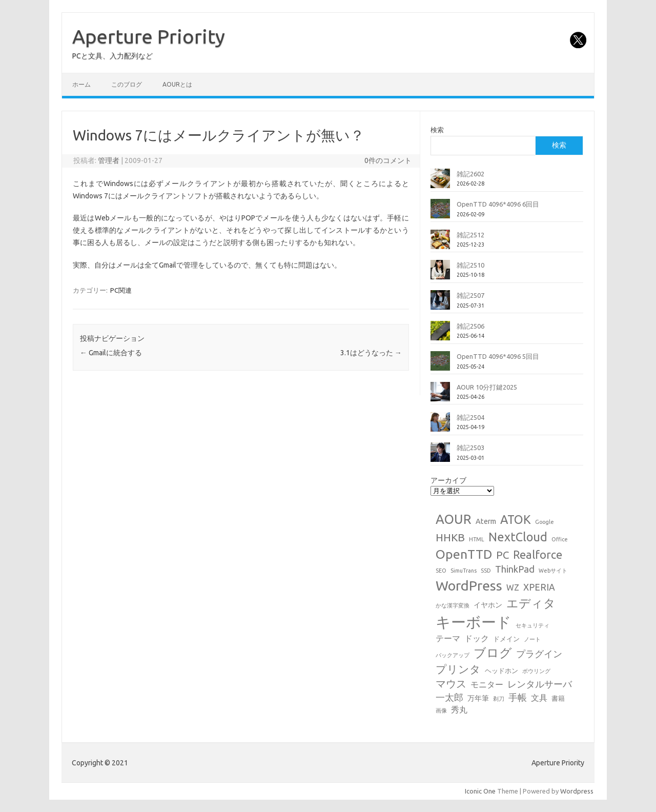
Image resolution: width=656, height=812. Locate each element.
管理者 (108, 160)
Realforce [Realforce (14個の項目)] (537, 555)
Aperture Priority (148, 36)
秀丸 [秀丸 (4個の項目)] (459, 709)
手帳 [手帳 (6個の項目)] (517, 697)
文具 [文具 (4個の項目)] (539, 697)
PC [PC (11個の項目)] (502, 555)
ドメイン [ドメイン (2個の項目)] (506, 638)
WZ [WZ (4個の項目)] (512, 587)
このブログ (126, 84)
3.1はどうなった (371, 353)
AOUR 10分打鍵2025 (487, 387)
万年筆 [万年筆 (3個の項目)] (478, 698)
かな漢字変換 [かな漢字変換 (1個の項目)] (452, 605)
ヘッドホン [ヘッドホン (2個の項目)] (501, 670)
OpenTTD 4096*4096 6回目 (498, 204)
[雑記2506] (440, 335)
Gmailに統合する (111, 353)
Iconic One (480, 791)
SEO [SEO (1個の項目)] (441, 570)
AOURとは (177, 84)
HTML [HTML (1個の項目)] (476, 539)
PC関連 (121, 290)
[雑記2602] (440, 182)
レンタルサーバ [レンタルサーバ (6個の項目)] (539, 684)
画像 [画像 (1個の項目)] (441, 710)
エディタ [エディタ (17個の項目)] (531, 603)
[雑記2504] (440, 426)
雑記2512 (470, 234)
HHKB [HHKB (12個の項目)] (450, 537)
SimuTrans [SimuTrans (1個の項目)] (463, 570)
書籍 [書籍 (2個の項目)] (558, 698)
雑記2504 (470, 417)
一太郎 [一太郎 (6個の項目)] (449, 697)
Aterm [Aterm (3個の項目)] (486, 521)
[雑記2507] (440, 304)
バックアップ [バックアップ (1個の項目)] (452, 655)
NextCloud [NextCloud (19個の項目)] (517, 536)
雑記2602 (470, 173)
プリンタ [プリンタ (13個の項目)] (458, 669)
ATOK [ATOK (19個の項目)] (515, 519)
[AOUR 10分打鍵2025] (440, 396)
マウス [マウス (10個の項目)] (451, 683)
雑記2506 (470, 326)
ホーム (81, 84)
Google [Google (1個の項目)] (544, 522)
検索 (437, 129)
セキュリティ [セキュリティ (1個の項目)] (532, 625)
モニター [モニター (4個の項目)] (486, 684)
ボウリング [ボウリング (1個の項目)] (536, 671)
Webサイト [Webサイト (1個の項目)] (553, 570)
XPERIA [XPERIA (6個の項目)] (539, 587)
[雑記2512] (440, 243)
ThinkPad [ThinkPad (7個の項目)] (515, 569)
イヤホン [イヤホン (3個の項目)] (488, 605)
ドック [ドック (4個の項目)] (476, 638)
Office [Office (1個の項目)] (559, 539)
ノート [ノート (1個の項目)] (532, 639)
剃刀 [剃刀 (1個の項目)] (498, 699)
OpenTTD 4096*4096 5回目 (498, 356)
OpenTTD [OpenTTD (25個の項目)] (464, 554)
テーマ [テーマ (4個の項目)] (448, 638)
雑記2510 (470, 265)
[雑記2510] (440, 274)
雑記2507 (470, 295)
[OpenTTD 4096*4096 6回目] (440, 213)
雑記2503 (470, 447)
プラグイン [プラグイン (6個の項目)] (539, 654)
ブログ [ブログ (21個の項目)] (493, 653)
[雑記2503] (440, 456)
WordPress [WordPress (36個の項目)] (469, 585)
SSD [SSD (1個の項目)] (486, 570)
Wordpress (576, 791)
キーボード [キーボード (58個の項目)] (473, 622)
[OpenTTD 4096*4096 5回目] (440, 365)
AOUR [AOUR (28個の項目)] (453, 519)
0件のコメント (388, 160)
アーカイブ (448, 480)
